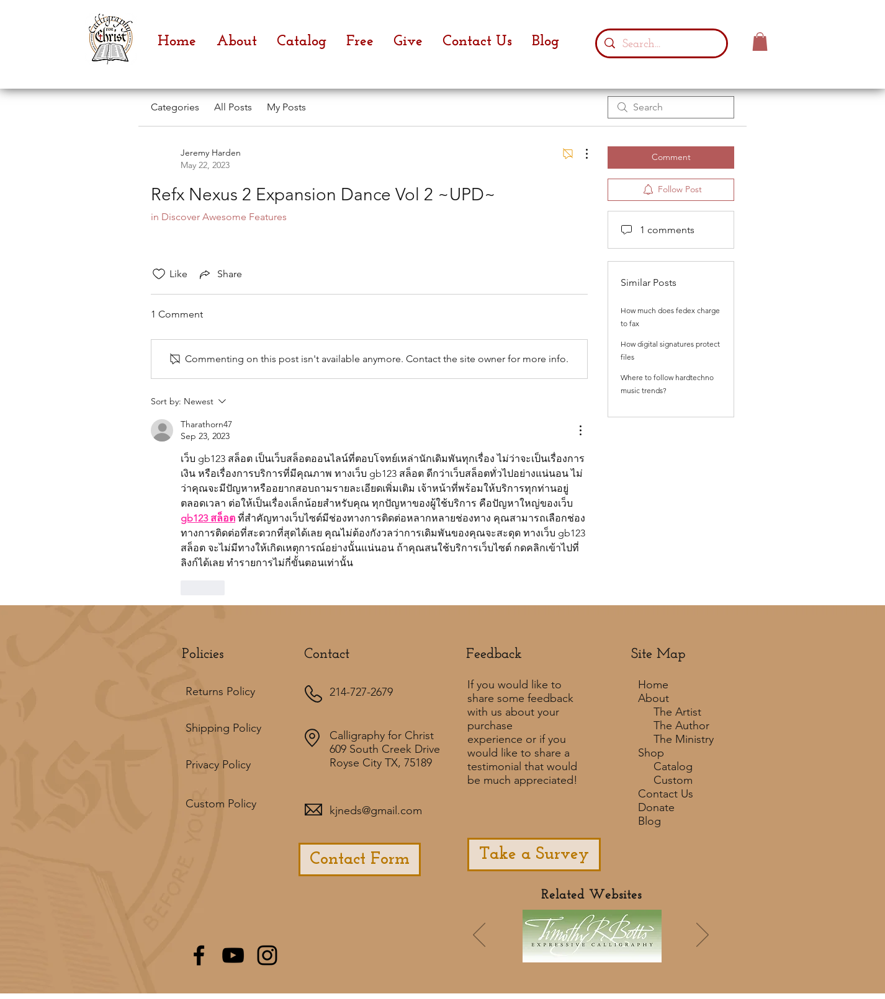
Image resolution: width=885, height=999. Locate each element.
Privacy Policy (218, 764)
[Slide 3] (617, 953)
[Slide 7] (567, 953)
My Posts (286, 107)
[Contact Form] (360, 859)
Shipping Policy (223, 728)
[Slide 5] (634, 953)
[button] (760, 41)
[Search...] (661, 43)
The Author (681, 725)
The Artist (677, 712)
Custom (673, 780)
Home (653, 684)
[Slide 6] (550, 953)
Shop (651, 753)
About (653, 698)
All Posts (233, 107)
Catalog (673, 766)
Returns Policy (220, 691)
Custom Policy (221, 803)
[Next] (702, 936)
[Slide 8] (651, 953)
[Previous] (479, 936)
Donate (656, 807)
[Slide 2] (584, 953)
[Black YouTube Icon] (233, 955)
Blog (649, 821)
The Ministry (684, 739)
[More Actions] (580, 153)
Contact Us (665, 794)
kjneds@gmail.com (376, 810)
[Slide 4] (600, 953)
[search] (671, 107)
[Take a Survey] (534, 854)
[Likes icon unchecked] (159, 274)
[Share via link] (219, 274)
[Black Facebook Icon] (199, 955)
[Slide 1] (532, 953)
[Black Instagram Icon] (267, 955)
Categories (175, 107)
